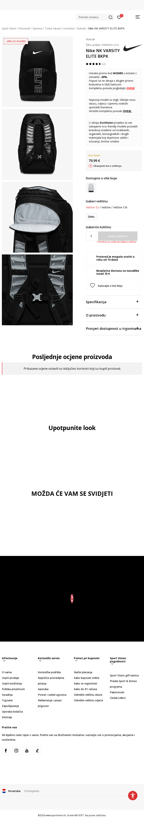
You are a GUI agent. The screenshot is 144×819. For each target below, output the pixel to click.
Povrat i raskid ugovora (52, 694)
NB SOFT (79, 815)
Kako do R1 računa (85, 689)
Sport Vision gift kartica (124, 675)
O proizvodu (112, 314)
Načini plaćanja (83, 672)
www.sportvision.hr (56, 815)
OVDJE (127, 111)
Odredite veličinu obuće (88, 694)
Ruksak (81, 28)
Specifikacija (112, 301)
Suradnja (7, 694)
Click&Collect (118, 698)
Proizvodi (24, 28)
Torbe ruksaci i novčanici (60, 28)
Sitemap (7, 717)
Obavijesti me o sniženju (107, 166)
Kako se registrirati (85, 683)
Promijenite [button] (31, 791)
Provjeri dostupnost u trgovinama (113, 328)
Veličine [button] (106, 207)
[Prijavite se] (119, 17)
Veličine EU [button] (92, 207)
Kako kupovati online (86, 678)
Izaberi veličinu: (97, 201)
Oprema (37, 28)
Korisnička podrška (49, 672)
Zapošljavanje (10, 706)
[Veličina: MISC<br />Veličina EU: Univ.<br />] (91, 216)
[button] (95, 17)
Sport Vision (9, 28)
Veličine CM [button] (120, 207)
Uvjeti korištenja (12, 683)
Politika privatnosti (13, 689)
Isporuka (43, 689)
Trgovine (7, 700)
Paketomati (117, 692)
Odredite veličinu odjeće (88, 700)
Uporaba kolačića (12, 711)
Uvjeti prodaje (10, 678)
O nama (7, 672)
